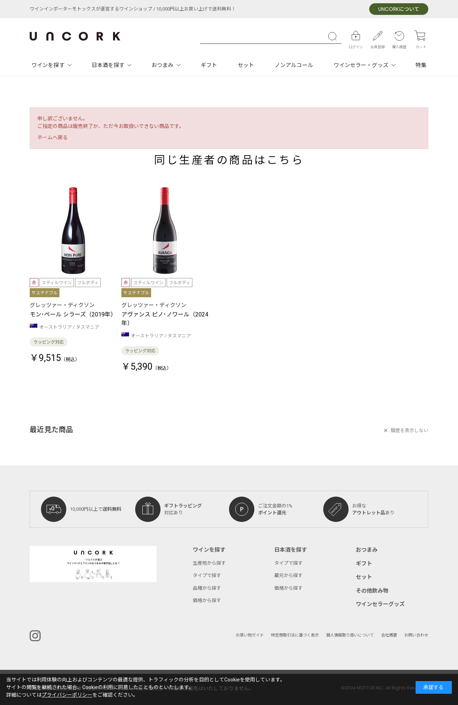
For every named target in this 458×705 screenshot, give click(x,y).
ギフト (209, 65)
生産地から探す (209, 563)
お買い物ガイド (250, 635)
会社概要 (389, 635)
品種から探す (207, 588)
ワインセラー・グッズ (361, 65)
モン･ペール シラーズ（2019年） (73, 314)
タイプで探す (207, 575)
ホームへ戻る (52, 137)
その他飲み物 (372, 591)
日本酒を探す (108, 65)
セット (246, 65)
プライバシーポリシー (67, 695)
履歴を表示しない (409, 430)
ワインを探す (48, 65)
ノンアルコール (294, 65)
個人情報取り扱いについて (350, 635)
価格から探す (207, 600)
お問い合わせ (416, 635)
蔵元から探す (288, 575)
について (398, 9)
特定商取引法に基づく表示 (295, 635)
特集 (421, 65)
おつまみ (162, 65)
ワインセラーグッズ (380, 604)
